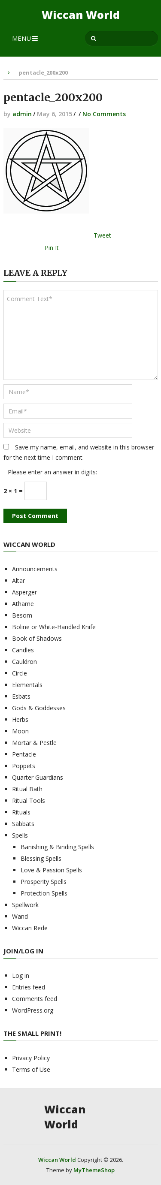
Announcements (35, 569)
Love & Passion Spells (51, 870)
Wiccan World (81, 14)
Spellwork (25, 905)
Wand (20, 916)
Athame (23, 604)
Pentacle (24, 754)
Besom (22, 615)
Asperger (24, 592)
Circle (19, 673)
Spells (20, 835)
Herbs (20, 719)
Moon (20, 731)
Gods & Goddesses (39, 708)
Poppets (23, 766)
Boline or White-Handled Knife (54, 627)
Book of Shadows (37, 638)
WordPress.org (32, 1010)
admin (22, 114)
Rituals (21, 812)
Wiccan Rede (30, 928)
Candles (23, 650)
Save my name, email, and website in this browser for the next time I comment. (78, 452)
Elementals (27, 685)
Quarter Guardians (37, 777)
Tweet (102, 235)
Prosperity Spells (44, 881)
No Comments (104, 114)
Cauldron (24, 661)
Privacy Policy (31, 1058)
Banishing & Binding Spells (57, 847)
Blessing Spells (41, 858)
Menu (21, 38)
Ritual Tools (28, 800)
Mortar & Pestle (34, 743)
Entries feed (28, 987)
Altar (18, 580)
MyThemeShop (94, 1170)
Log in (20, 975)
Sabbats (23, 824)
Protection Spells (44, 893)
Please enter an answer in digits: (52, 472)
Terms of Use (31, 1069)
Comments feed (34, 999)
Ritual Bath (27, 789)
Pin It (52, 248)
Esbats (21, 696)
